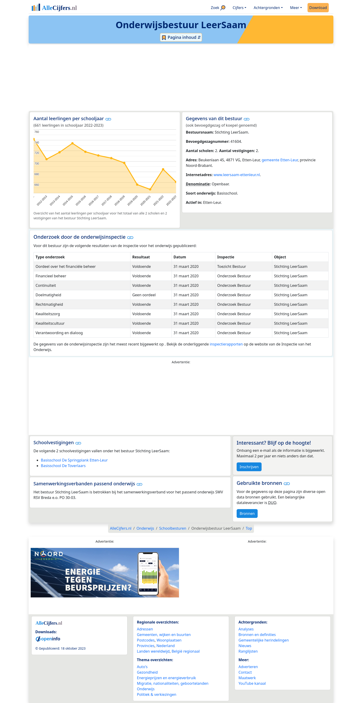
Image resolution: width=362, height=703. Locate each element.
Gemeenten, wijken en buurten (164, 634)
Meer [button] (294, 7)
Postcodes (146, 640)
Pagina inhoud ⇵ (181, 37)
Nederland (165, 645)
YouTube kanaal (252, 683)
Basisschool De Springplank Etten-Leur (74, 460)
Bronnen (247, 513)
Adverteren (248, 666)
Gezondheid (147, 672)
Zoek (218, 7)
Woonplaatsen (169, 640)
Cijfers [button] (238, 7)
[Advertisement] (169, 77)
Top (249, 528)
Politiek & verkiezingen (156, 694)
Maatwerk (247, 677)
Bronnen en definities (257, 634)
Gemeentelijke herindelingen (263, 640)
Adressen (145, 629)
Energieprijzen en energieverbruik (166, 677)
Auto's (142, 666)
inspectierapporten (226, 344)
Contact (245, 672)
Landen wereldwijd (153, 651)
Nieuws (244, 645)
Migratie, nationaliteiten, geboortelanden (172, 683)
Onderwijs (145, 688)
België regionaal (186, 651)
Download (318, 7)
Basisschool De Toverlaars (63, 465)
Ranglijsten (248, 651)
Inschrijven (249, 466)
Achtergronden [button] (267, 7)
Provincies (145, 645)
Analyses (246, 629)
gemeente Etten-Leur (280, 159)
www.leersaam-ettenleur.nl (237, 174)
